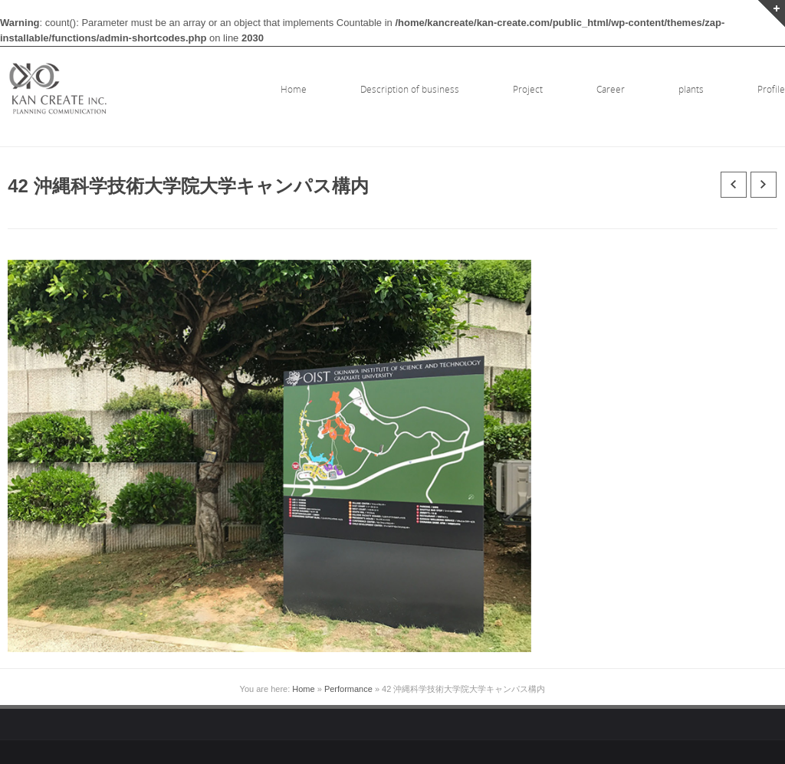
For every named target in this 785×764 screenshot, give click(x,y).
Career (610, 89)
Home (294, 89)
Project (528, 89)
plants (691, 89)
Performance (348, 689)
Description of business (409, 89)
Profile (771, 89)
